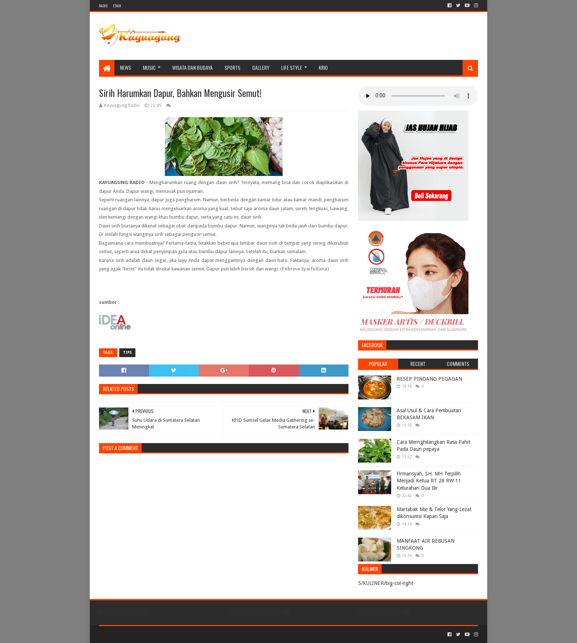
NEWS (125, 67)
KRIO (323, 67)
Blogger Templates (182, 634)
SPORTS (232, 67)
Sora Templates (139, 634)
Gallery (260, 67)
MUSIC (149, 67)
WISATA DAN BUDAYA (192, 67)
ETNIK (117, 5)
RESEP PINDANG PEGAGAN (429, 379)
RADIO (103, 5)
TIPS (127, 353)
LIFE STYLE (291, 67)
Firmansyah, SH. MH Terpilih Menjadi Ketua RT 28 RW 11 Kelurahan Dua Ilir (429, 481)
